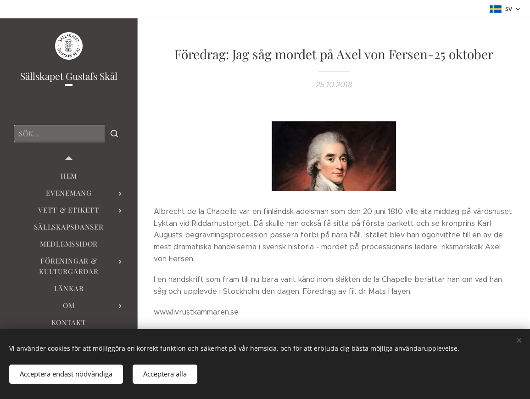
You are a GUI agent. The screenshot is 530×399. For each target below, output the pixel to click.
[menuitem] (69, 176)
